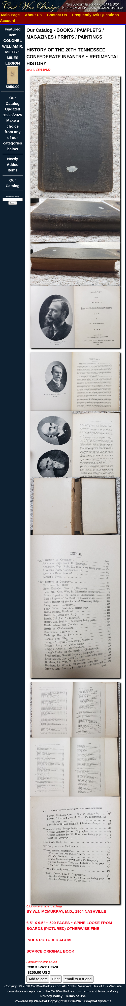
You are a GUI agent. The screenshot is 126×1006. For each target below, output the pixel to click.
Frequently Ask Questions (95, 15)
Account (7, 20)
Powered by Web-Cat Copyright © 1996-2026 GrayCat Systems (63, 1001)
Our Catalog (12, 183)
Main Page (10, 15)
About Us (33, 15)
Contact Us (57, 15)
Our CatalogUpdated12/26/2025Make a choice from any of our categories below (13, 125)
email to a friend (78, 979)
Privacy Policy (51, 996)
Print (56, 979)
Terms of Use (75, 996)
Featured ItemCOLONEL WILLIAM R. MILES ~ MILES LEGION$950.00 (12, 58)
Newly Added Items (13, 166)
